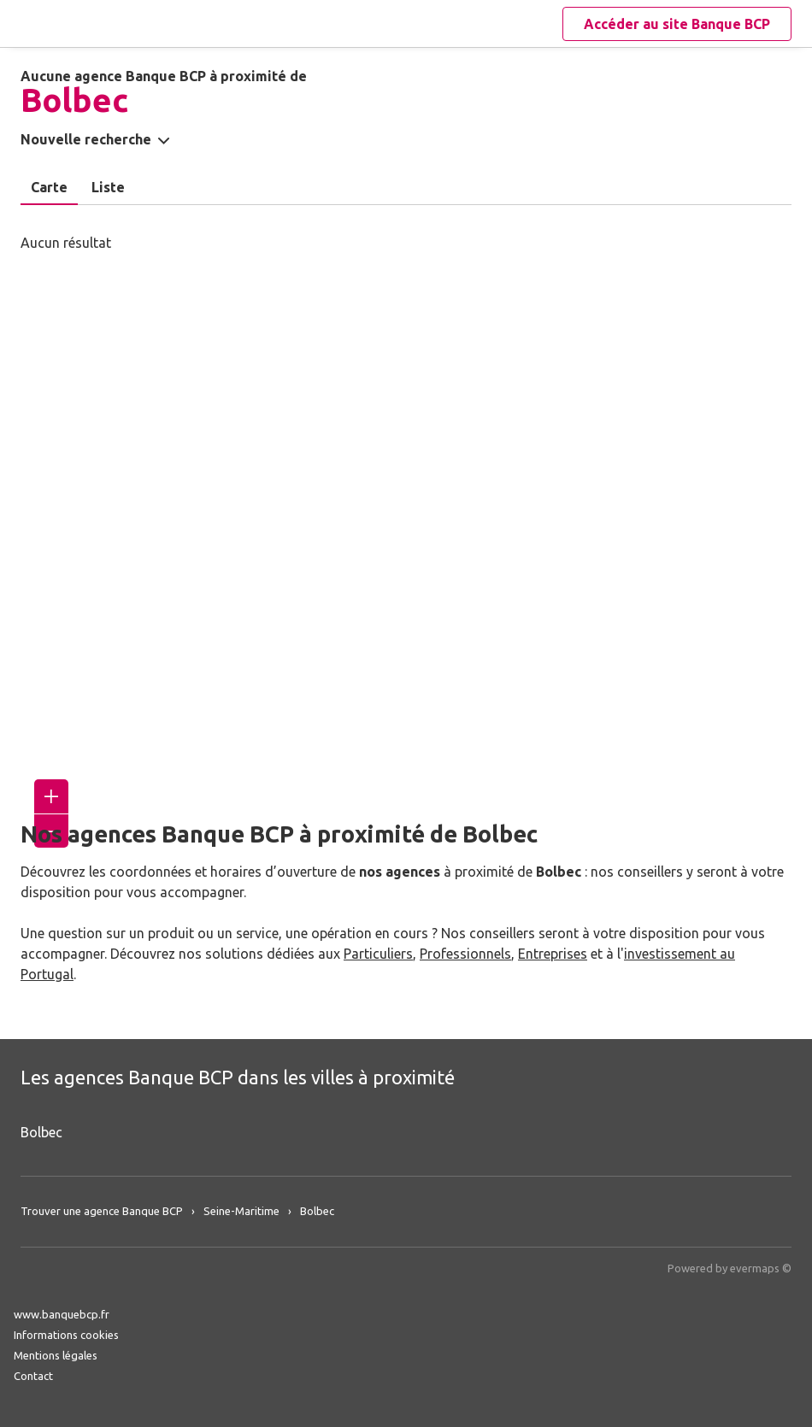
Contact (33, 1376)
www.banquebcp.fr (61, 1314)
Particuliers (378, 953)
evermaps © (760, 1268)
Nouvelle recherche (86, 139)
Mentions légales (55, 1355)
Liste (108, 187)
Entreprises (552, 953)
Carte (49, 187)
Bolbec (41, 1132)
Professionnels (465, 953)
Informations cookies (66, 1335)
